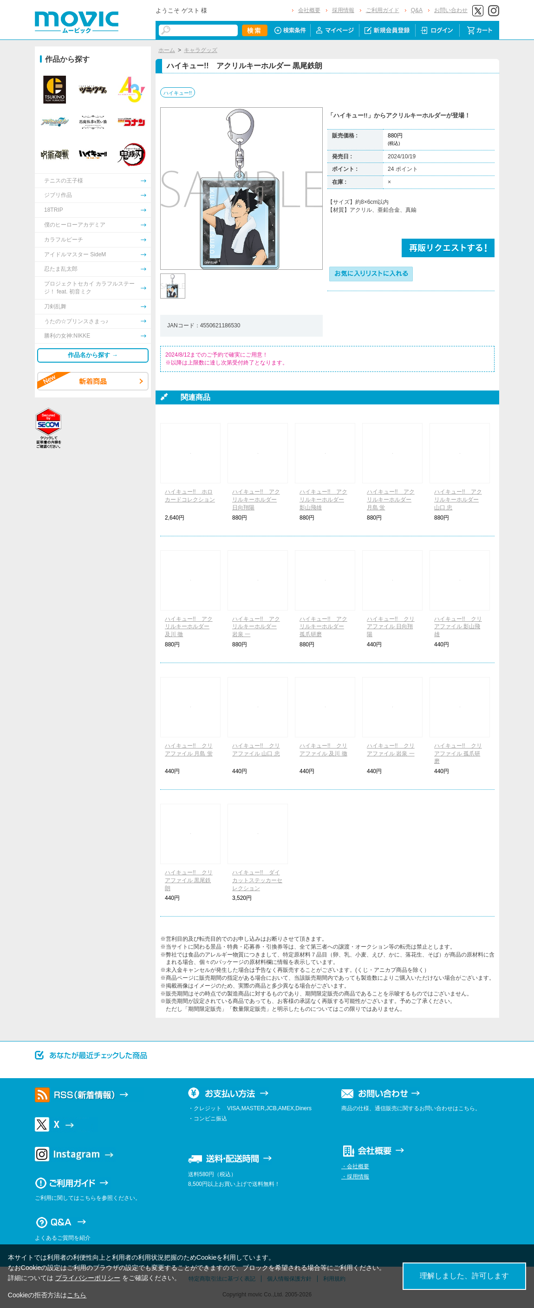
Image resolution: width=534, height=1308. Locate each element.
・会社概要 (355, 1166)
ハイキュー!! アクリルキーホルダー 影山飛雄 (323, 499)
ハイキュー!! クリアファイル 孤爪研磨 (458, 753)
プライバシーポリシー (87, 1278)
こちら (76, 1295)
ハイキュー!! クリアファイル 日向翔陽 (391, 627)
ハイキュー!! (177, 93)
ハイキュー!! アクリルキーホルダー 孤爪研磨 (323, 627)
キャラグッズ (200, 50)
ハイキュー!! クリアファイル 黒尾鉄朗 (189, 880)
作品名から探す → (93, 354)
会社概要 (309, 10)
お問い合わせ (451, 10)
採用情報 (343, 10)
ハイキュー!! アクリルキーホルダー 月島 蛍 (391, 499)
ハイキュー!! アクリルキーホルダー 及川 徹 (189, 627)
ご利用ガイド (382, 10)
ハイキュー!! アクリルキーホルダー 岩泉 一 (256, 627)
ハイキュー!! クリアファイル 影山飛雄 (458, 627)
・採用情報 (355, 1176)
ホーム (166, 50)
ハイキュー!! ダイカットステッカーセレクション (257, 880)
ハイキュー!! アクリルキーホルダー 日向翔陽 (256, 499)
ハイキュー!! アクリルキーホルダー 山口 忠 (458, 499)
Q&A (417, 10)
